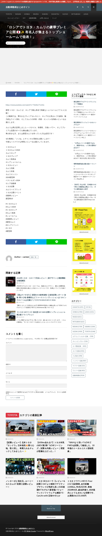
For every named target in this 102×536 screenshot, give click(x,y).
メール (9, 373)
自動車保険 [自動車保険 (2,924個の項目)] (78, 375)
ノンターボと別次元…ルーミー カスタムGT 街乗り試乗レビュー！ (19, 484)
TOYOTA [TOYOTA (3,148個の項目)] (90, 331)
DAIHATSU (55, 14)
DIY (24, 18)
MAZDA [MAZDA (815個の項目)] (77, 317)
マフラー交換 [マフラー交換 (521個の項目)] (79, 366)
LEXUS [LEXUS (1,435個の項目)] (89, 312)
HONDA (27, 14)
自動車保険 (32, 18)
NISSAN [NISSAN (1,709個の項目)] (77, 326)
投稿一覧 (33, 257)
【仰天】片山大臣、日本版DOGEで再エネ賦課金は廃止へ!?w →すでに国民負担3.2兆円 (85, 187)
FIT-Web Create (30, 531)
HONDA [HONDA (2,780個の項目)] (77, 312)
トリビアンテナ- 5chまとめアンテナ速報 (83, 95)
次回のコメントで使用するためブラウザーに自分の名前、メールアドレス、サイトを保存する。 (36, 392)
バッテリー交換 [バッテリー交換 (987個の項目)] (79, 361)
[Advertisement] (51, 65)
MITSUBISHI (75, 14)
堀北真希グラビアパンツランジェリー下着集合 (85, 103)
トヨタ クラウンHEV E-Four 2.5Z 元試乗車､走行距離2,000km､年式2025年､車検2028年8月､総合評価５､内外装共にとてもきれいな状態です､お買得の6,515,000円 (81, 488)
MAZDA (36, 14)
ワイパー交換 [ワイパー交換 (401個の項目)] (79, 370)
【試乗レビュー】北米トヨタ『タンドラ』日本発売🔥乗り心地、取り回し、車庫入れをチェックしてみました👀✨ (20, 446)
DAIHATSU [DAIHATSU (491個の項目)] (78, 307)
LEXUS (86, 14)
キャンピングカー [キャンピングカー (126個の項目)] (80, 341)
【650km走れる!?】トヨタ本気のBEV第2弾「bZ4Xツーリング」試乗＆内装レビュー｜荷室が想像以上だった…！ (51, 446)
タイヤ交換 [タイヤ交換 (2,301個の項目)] (78, 351)
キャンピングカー (13, 18)
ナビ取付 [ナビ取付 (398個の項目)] (77, 356)
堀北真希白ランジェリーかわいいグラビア (85, 123)
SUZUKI (65, 14)
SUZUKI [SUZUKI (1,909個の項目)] (77, 331)
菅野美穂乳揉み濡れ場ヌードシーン (85, 165)
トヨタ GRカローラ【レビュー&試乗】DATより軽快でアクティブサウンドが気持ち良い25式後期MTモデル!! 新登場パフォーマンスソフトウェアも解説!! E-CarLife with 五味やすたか (51, 488)
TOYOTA (9, 14)
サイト (8, 382)
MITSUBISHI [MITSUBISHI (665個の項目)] (78, 322)
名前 (8, 364)
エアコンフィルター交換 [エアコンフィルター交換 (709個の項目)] (83, 336)
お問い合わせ (44, 18)
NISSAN (18, 14)
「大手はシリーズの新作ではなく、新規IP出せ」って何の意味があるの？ (85, 145)
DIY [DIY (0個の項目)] (88, 307)
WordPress (49, 531)
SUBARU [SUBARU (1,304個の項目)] (90, 326)
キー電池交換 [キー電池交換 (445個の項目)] (79, 346)
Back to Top (51, 508)
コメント (9, 342)
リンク (54, 18)
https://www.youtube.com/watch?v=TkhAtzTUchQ (25, 105)
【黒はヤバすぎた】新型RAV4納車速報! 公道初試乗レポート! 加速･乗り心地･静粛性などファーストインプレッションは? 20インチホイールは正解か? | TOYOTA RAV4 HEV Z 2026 (41, 297)
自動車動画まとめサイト (27, 528)
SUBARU (45, 14)
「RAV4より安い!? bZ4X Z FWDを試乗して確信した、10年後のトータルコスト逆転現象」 (80, 446)
